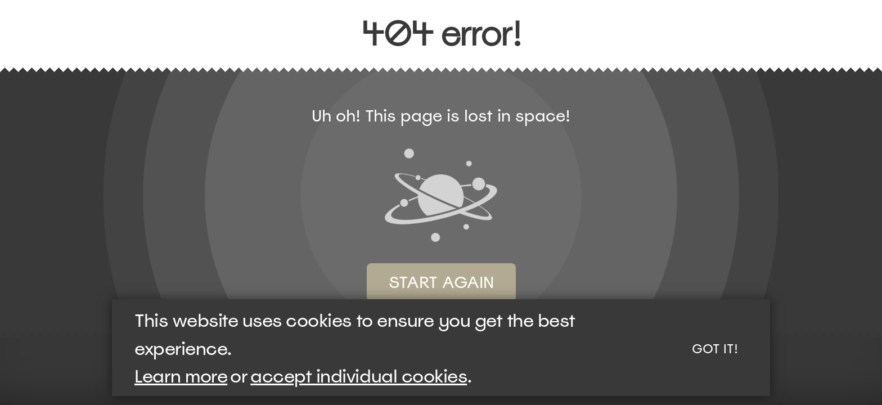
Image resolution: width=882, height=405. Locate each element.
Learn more (180, 376)
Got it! (715, 348)
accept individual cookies (358, 376)
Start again (441, 282)
